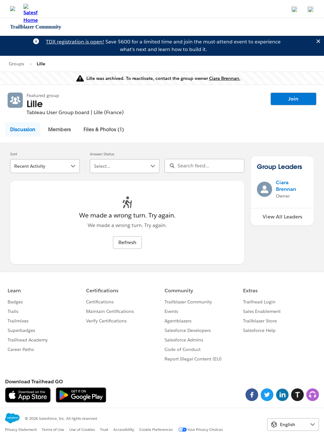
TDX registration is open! (75, 41)
